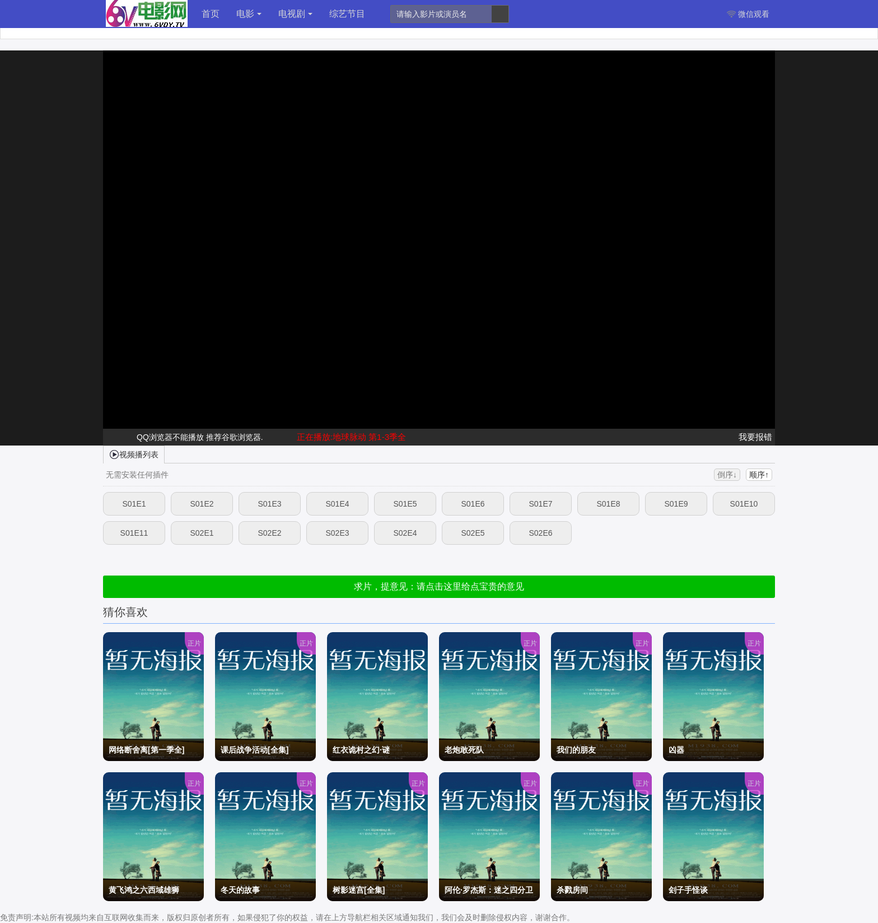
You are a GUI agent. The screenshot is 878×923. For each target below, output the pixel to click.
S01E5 (405, 503)
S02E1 (201, 532)
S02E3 (337, 532)
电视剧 (295, 13)
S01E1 (134, 503)
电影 (248, 13)
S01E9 (676, 503)
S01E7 (540, 503)
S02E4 (405, 532)
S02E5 (472, 532)
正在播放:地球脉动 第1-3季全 (352, 437)
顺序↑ (759, 474)
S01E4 (337, 503)
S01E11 (134, 532)
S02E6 (540, 532)
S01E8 (608, 503)
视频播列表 (133, 454)
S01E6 (472, 503)
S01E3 (269, 503)
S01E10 (744, 503)
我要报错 (755, 437)
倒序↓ (727, 474)
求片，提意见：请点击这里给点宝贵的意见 (439, 586)
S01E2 (201, 503)
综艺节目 (347, 13)
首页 (211, 13)
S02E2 (269, 532)
